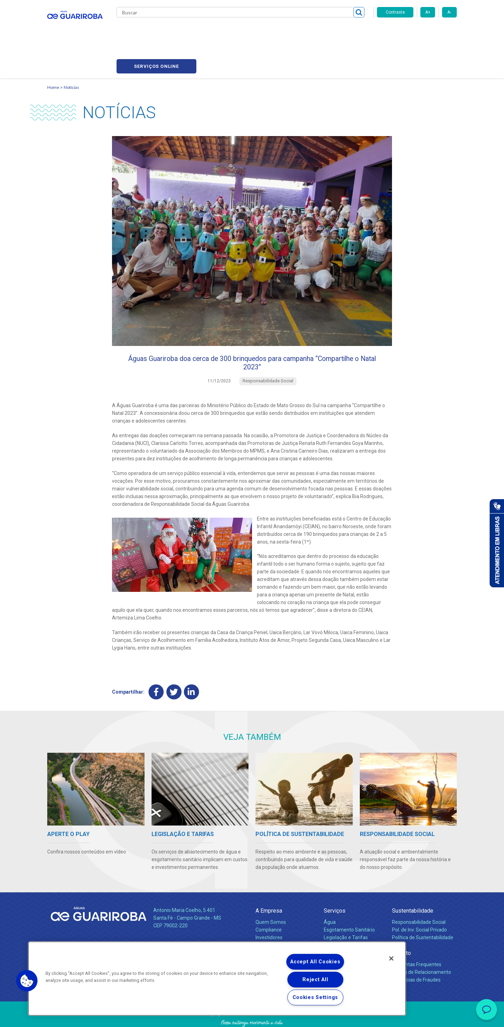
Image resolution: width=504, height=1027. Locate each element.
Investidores (268, 910)
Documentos (338, 926)
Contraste (395, 12)
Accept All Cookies (315, 962)
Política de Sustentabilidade (422, 910)
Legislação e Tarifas (346, 910)
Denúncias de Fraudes (416, 953)
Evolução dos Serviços (348, 918)
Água (330, 895)
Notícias (249, 31)
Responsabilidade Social (419, 895)
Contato (401, 926)
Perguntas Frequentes (416, 937)
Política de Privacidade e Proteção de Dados (252, 1016)
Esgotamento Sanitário (349, 903)
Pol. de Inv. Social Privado (419, 903)
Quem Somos (270, 895)
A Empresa (268, 883)
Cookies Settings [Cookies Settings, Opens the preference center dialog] (315, 997)
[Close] (391, 958)
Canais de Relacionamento (421, 945)
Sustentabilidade (412, 883)
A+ (427, 12)
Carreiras (280, 31)
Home (53, 54)
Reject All (315, 980)
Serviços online (417, 31)
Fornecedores (317, 31)
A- (449, 12)
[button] (27, 981)
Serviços (334, 883)
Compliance (268, 903)
